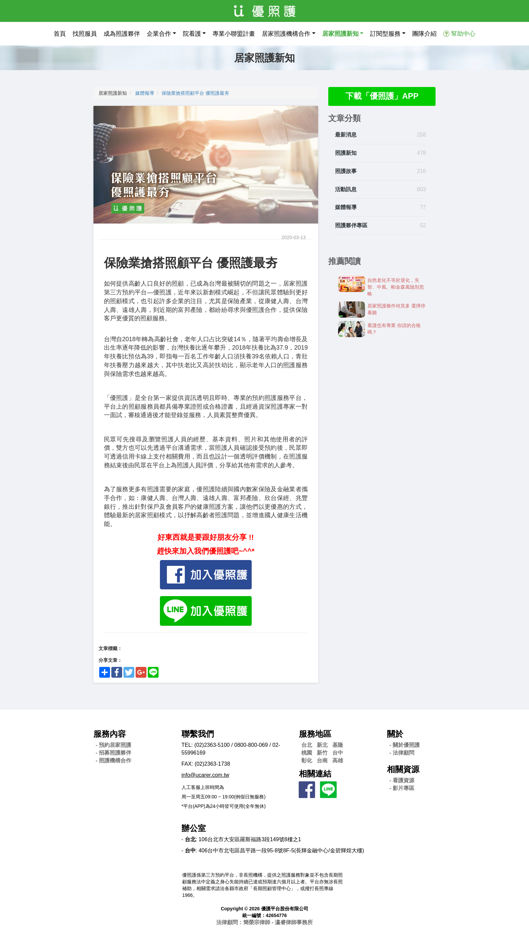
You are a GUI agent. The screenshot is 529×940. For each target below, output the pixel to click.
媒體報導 (144, 93)
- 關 (404, 745)
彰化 (306, 760)
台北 (306, 745)
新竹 (322, 753)
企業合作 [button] (159, 33)
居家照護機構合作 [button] (286, 33)
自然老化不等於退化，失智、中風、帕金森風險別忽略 (395, 287)
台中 (337, 753)
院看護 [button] (192, 33)
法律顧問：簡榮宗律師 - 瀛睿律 (264, 922)
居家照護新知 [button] (340, 33)
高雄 (337, 760)
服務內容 (109, 733)
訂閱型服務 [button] (385, 33)
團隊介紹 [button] (424, 33)
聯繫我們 (198, 733)
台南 (322, 760)
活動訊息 (346, 189)
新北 (322, 745)
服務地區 (315, 733)
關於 (395, 733)
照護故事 (346, 171)
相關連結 (315, 773)
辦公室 (194, 828)
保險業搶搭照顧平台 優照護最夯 (197, 93)
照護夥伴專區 (351, 226)
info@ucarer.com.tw (205, 775)
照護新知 (346, 153)
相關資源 (403, 769)
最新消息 (346, 135)
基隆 (337, 745)
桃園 (306, 753)
